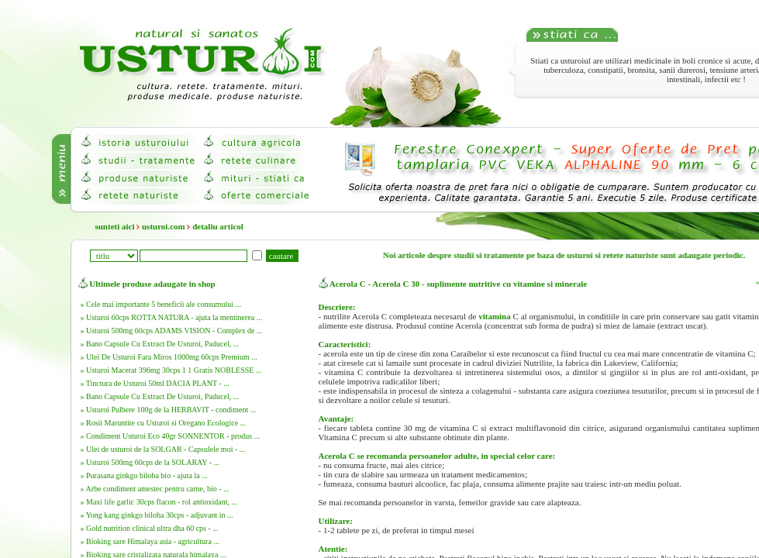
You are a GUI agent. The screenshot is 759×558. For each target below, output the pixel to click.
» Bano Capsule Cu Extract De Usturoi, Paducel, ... (160, 343)
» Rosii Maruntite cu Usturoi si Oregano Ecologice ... (164, 422)
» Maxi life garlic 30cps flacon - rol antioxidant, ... (159, 502)
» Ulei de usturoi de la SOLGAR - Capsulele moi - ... (163, 449)
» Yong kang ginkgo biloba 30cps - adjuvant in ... (157, 515)
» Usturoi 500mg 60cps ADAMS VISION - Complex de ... (172, 330)
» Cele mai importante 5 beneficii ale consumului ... (161, 304)
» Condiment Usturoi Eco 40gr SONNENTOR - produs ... (170, 436)
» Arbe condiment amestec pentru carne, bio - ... (155, 488)
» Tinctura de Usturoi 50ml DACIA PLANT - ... (155, 383)
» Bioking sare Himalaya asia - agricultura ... (150, 541)
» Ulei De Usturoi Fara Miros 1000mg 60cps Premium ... (169, 357)
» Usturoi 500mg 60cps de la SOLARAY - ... (150, 462)
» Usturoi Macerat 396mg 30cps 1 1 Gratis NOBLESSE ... (171, 370)
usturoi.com (163, 226)
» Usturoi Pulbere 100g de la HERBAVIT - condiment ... (169, 409)
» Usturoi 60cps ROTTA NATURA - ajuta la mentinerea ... (172, 317)
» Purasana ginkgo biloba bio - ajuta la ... (144, 475)
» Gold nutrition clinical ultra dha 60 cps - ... (150, 528)
